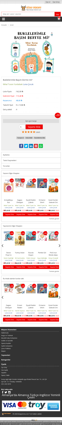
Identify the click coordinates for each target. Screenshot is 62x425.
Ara (57, 14)
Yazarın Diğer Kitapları (11, 173)
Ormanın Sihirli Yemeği (42, 202)
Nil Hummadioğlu (31, 258)
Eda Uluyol (8, 258)
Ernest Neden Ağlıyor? (31, 307)
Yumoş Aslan (31, 253)
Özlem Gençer (42, 258)
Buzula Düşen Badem (42, 255)
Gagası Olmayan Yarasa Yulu (19, 202)
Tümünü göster (54, 219)
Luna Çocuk (8, 207)
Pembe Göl (53, 253)
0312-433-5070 (6, 384)
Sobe (8, 253)
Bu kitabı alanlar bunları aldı (13, 278)
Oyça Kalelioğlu (53, 258)
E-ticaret (28, 420)
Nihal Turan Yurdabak (11, 205)
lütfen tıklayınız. (56, 424)
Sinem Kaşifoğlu (20, 258)
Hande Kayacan (31, 311)
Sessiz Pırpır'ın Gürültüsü (19, 255)
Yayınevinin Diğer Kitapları (12, 226)
